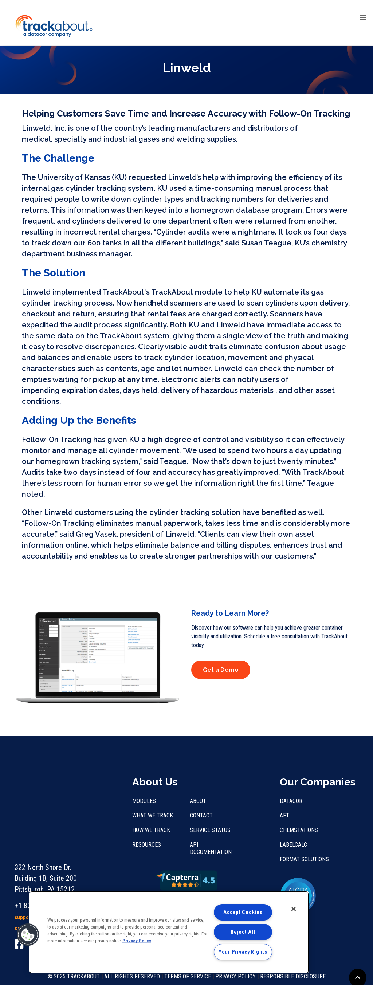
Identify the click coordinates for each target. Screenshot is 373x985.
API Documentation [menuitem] (211, 848)
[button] (28, 934)
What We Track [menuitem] (152, 815)
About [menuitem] (198, 800)
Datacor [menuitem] (291, 800)
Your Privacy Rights (243, 952)
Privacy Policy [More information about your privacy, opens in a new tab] (136, 940)
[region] (169, 932)
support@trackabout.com (44, 853)
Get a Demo (221, 669)
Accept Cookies (242, 912)
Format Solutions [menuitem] (304, 859)
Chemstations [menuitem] (299, 830)
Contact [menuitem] (201, 815)
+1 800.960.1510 (39, 841)
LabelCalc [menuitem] (293, 844)
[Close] (294, 909)
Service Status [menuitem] (210, 830)
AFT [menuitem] (284, 815)
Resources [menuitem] (146, 844)
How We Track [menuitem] (151, 830)
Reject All (243, 932)
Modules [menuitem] (144, 800)
